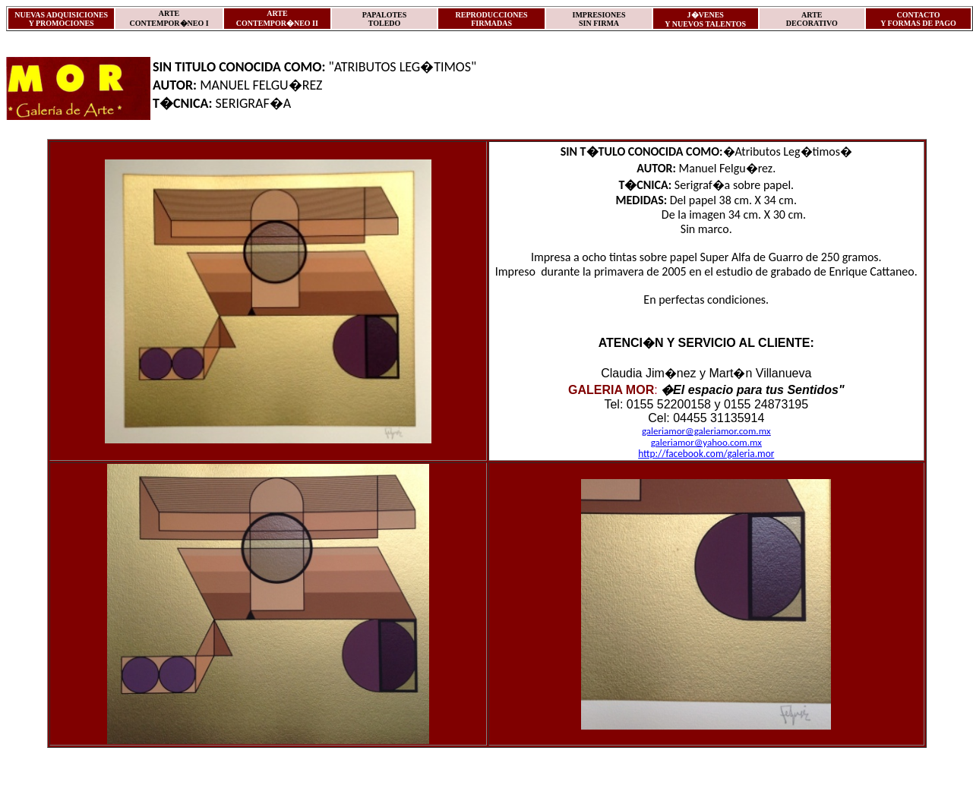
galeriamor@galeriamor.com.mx (706, 431)
